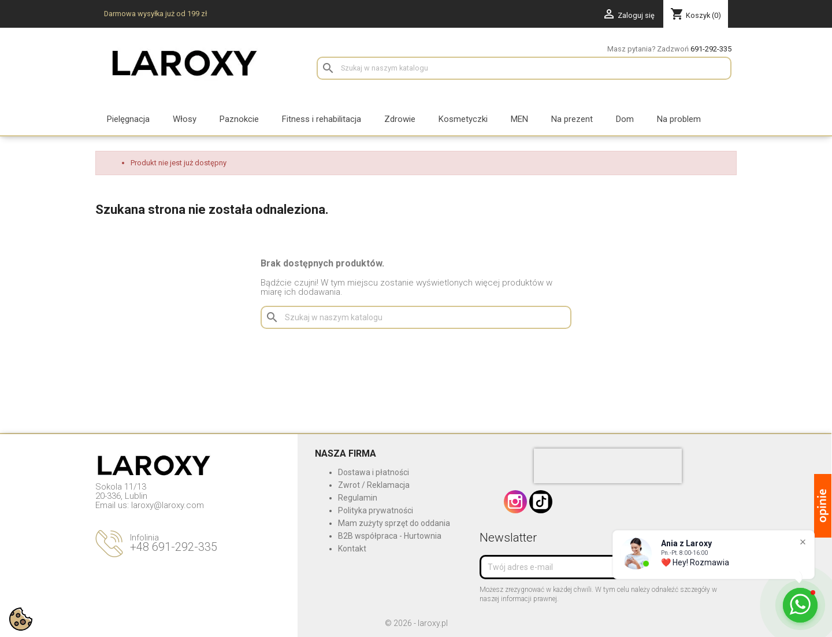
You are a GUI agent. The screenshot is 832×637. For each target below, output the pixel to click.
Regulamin (357, 497)
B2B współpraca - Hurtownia (389, 535)
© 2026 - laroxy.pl (416, 623)
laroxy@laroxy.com (167, 505)
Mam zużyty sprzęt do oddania (394, 523)
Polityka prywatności (375, 510)
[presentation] (608, 466)
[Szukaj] (524, 68)
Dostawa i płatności (373, 472)
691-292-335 (710, 49)
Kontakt (352, 548)
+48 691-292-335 (173, 547)
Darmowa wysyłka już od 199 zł (155, 13)
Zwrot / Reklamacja (374, 485)
